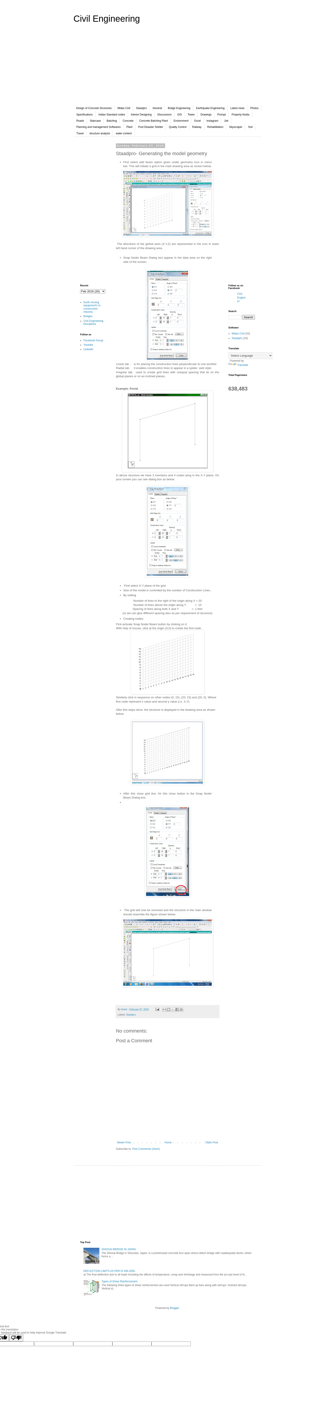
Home (168, 1142)
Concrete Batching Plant (153, 120)
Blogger (174, 1308)
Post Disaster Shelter (150, 127)
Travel (80, 133)
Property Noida (240, 114)
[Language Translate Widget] (250, 355)
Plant (129, 127)
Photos (254, 108)
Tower (191, 114)
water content (124, 133)
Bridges (87, 316)
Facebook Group (93, 340)
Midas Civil (123, 108)
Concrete (128, 120)
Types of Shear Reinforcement (119, 1281)
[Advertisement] (167, 67)
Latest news (237, 108)
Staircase (95, 120)
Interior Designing (141, 114)
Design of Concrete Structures (94, 108)
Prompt (221, 114)
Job (226, 120)
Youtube (88, 344)
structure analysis (99, 133)
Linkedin (88, 349)
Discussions (164, 114)
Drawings (206, 114)
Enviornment (181, 120)
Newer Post (124, 1142)
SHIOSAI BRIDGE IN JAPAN (119, 1249)
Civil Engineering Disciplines (93, 322)
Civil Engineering (106, 18)
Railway (197, 127)
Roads (80, 120)
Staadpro (141, 108)
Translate (238, 365)
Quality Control (177, 127)
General (157, 108)
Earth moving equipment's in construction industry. (91, 307)
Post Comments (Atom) (146, 1148)
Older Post (211, 1142)
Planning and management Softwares (98, 127)
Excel (197, 120)
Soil (250, 127)
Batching (112, 120)
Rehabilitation (215, 127)
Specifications (84, 114)
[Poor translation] (16, 1337)
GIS (179, 114)
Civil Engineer (241, 297)
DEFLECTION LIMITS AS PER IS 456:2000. (109, 1271)
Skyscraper (235, 127)
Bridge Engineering (179, 108)
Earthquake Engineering (210, 108)
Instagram (212, 120)
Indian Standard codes (111, 114)
